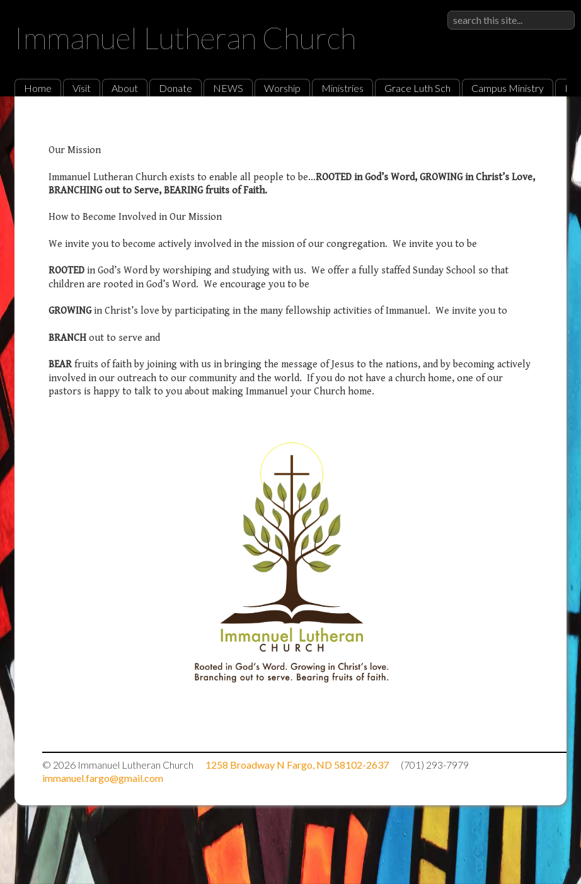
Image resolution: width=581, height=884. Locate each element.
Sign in (561, 10)
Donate (175, 88)
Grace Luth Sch (417, 88)
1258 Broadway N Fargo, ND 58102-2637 (297, 765)
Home (38, 88)
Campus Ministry (507, 88)
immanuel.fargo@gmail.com (102, 778)
